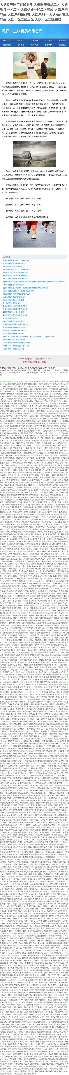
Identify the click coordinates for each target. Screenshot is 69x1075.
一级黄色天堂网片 (58, 933)
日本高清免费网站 (61, 941)
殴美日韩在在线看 (7, 436)
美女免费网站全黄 (44, 633)
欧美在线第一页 (63, 1015)
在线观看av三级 (13, 704)
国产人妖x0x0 (25, 657)
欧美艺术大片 (30, 495)
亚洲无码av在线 (34, 960)
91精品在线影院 (61, 980)
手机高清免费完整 (11, 1002)
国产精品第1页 (51, 1007)
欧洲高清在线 (63, 618)
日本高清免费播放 (21, 583)
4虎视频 (28, 904)
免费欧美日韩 (45, 832)
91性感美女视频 (26, 480)
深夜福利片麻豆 (45, 399)
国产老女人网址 (28, 401)
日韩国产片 (33, 771)
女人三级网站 (5, 620)
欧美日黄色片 (44, 672)
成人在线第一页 (32, 611)
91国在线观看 (62, 1007)
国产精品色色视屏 (44, 601)
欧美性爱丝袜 (53, 719)
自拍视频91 (10, 487)
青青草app (47, 586)
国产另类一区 (43, 837)
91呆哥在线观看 (59, 879)
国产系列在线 (28, 596)
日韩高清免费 (35, 554)
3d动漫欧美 (4, 445)
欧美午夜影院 (56, 460)
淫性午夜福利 (20, 423)
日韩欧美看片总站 (61, 874)
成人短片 (47, 537)
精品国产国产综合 (39, 877)
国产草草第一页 (32, 694)
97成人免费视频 (51, 404)
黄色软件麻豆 (21, 879)
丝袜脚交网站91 (16, 453)
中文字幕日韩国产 (39, 630)
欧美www (51, 443)
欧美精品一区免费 (58, 864)
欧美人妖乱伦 (64, 719)
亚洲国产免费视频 (18, 497)
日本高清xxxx (55, 406)
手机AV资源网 (54, 822)
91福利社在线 (34, 958)
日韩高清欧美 (24, 638)
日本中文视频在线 (22, 776)
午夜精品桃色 (22, 581)
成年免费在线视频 (37, 768)
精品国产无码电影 (49, 825)
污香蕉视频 (45, 475)
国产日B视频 (17, 914)
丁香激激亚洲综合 (45, 1019)
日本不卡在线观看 (57, 473)
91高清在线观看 (19, 682)
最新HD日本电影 (12, 1027)
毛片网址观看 (5, 763)
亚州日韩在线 (46, 928)
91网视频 (41, 512)
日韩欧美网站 (20, 443)
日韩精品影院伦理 (59, 1027)
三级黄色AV (37, 997)
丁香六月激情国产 (18, 1029)
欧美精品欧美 (19, 399)
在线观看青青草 (35, 1042)
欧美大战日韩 (41, 603)
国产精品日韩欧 (31, 995)
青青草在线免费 (15, 724)
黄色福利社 (44, 490)
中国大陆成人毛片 (11, 874)
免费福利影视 (41, 468)
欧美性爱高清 (46, 416)
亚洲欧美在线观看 (55, 574)
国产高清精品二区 (54, 978)
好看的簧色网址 (62, 443)
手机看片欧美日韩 (43, 697)
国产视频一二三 (43, 655)
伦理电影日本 (50, 581)
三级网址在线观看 (7, 517)
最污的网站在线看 (14, 679)
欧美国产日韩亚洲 (7, 608)
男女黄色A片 (9, 423)
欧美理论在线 (55, 983)
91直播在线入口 (57, 832)
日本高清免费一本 (18, 601)
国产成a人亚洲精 (46, 847)
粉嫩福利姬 (31, 551)
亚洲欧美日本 (50, 963)
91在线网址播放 (23, 980)
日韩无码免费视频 (38, 534)
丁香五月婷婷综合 (30, 1066)
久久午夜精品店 (46, 583)
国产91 (11, 931)
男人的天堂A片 (30, 859)
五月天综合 (40, 1059)
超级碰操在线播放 (47, 492)
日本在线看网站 (21, 391)
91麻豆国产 (60, 527)
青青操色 (23, 660)
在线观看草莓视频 (28, 477)
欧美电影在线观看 (11, 805)
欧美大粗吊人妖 (30, 463)
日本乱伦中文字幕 (47, 820)
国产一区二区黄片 (60, 751)
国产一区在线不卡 (19, 936)
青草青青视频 (46, 544)
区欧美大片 (51, 559)
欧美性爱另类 (5, 761)
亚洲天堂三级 (52, 1005)
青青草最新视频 (57, 463)
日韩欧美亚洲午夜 (49, 946)
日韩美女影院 (40, 1000)
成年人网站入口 (21, 500)
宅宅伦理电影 (61, 881)
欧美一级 (18, 803)
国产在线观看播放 (45, 485)
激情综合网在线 (20, 702)
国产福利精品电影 (28, 1049)
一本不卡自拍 (47, 699)
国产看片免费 (6, 1017)
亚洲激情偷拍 (61, 428)
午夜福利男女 (44, 921)
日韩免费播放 (59, 780)
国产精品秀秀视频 (37, 505)
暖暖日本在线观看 (50, 763)
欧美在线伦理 (8, 514)
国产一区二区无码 (60, 534)
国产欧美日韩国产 (62, 505)
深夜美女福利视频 (51, 670)
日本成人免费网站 (62, 559)
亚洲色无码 (30, 682)
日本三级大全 (54, 490)
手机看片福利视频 (30, 736)
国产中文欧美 (33, 684)
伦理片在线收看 (61, 948)
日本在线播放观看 (25, 943)
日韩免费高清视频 (7, 1024)
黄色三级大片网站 (47, 889)
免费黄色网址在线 (11, 1056)
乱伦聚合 (12, 881)
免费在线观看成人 (7, 714)
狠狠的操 (45, 1056)
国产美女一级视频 (61, 502)
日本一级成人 (39, 1061)
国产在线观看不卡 (52, 1037)
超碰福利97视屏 (14, 564)
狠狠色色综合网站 (25, 835)
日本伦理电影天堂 (22, 926)
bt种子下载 (10, 813)
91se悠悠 (3, 551)
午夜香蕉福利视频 (9, 389)
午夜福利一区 (47, 588)
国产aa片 (49, 894)
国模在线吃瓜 (54, 436)
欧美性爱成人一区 (50, 1012)
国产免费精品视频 (53, 519)
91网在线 (65, 955)
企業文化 (34, 41)
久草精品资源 (13, 689)
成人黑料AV (12, 980)
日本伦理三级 (54, 507)
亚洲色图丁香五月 (34, 539)
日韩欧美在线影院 (18, 620)
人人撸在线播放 (52, 468)
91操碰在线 (44, 436)
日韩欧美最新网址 (22, 394)
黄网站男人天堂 (23, 881)
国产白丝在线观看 (18, 933)
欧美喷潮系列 (47, 886)
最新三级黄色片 (10, 675)
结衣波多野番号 (9, 741)
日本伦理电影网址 (61, 470)
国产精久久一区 (55, 872)
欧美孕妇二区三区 (44, 1066)
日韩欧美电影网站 (38, 704)
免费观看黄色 (18, 512)
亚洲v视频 (51, 623)
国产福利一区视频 (39, 517)
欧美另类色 (49, 470)
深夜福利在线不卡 (32, 1029)
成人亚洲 (48, 768)
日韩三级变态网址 (60, 549)
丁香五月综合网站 (14, 911)
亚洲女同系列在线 (41, 421)
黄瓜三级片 (23, 490)
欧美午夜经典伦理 (25, 529)
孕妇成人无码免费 (13, 687)
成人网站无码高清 (9, 438)
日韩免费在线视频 (27, 645)
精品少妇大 (38, 1015)
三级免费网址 (13, 569)
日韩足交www (39, 852)
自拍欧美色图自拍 (7, 566)
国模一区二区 (35, 820)
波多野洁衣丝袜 (31, 601)
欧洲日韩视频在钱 (28, 746)
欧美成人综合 (41, 396)
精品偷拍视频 (9, 443)
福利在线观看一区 (11, 758)
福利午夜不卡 (52, 652)
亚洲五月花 (57, 909)
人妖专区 (40, 581)
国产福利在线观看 (56, 1056)
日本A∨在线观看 (14, 554)
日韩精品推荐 (35, 968)
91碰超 (5, 519)
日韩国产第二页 (63, 896)
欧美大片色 (57, 650)
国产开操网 (34, 598)
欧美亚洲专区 (50, 854)
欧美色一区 (44, 423)
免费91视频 (17, 615)
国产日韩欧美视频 (13, 1012)
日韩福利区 (19, 877)
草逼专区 (53, 958)
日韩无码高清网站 (15, 712)
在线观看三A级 (13, 955)
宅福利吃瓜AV (35, 911)
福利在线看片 (47, 931)
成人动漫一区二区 (18, 780)
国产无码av (32, 581)
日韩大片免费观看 (48, 643)
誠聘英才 (34, 45)
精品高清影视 (5, 473)
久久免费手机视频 (16, 736)
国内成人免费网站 (32, 983)
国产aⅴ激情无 (54, 1032)
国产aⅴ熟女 (34, 926)
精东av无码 (40, 729)
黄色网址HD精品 (33, 985)
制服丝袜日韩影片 (43, 497)
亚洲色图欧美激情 (13, 872)
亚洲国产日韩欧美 (27, 852)
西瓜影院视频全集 (14, 731)
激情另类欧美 (13, 635)
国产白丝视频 (42, 443)
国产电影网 (10, 416)
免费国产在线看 (14, 941)
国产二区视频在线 (19, 630)
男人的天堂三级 (14, 744)
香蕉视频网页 (15, 739)
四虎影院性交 (35, 635)
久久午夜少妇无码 (25, 978)
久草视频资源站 (49, 758)
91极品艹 (28, 517)
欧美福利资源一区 (50, 665)
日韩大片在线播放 (18, 983)
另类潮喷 (47, 970)
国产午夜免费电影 (59, 510)
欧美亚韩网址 (39, 963)
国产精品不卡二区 (14, 1049)
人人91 (16, 490)
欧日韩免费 (17, 746)
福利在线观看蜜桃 (12, 480)
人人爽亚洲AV (54, 608)
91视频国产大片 (31, 593)
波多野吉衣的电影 (39, 815)
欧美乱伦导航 (18, 1015)
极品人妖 (14, 559)
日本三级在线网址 (13, 618)
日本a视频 (49, 628)
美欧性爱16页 (35, 862)
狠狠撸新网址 (59, 662)
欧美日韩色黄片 (57, 391)
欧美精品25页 (44, 983)
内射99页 (11, 862)
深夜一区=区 (47, 899)
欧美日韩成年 (43, 798)
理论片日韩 (58, 714)
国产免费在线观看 (55, 596)
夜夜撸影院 (39, 682)
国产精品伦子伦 (12, 502)
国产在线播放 (49, 980)
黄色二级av (10, 662)
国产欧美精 (65, 465)
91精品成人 (24, 916)
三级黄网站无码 (16, 507)
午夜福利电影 (46, 647)
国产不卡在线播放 (22, 813)
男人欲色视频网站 (50, 867)
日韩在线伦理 (39, 628)
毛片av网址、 (14, 963)
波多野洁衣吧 (38, 785)
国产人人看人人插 (13, 783)
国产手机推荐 (8, 1064)
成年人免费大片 (40, 645)
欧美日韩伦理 (16, 761)
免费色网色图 (59, 938)
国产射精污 (4, 684)
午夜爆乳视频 (11, 845)
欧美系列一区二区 (38, 470)
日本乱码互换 (40, 578)
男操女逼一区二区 (34, 647)
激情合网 (48, 704)
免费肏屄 (48, 943)
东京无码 (60, 852)
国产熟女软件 (27, 1022)
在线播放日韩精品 (32, 847)
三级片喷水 (21, 847)
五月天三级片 (25, 763)
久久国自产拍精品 (36, 813)
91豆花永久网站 (10, 847)
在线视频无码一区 (54, 761)
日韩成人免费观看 (24, 428)
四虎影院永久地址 (59, 931)
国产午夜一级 (7, 463)
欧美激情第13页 (55, 798)
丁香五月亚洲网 (15, 441)
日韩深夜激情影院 (14, 822)
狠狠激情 (45, 830)
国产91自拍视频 (6, 918)
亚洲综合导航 (32, 879)
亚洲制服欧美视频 (13, 946)
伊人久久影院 (29, 542)
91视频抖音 (13, 539)
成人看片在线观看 (22, 849)
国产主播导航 (53, 453)
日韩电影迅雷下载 (37, 404)
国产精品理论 (9, 970)
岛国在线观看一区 (52, 857)
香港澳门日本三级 (34, 1056)
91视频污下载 (5, 505)
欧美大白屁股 (30, 884)
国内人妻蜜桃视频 (25, 874)
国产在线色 (46, 675)
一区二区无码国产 (41, 719)
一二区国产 (24, 840)
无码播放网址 (42, 453)
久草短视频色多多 (56, 891)
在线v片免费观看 (41, 840)
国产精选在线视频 (29, 623)
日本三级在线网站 (16, 628)
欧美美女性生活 (40, 778)
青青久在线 (57, 694)
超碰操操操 (43, 756)
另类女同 (39, 665)
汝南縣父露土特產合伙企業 (12, 266)
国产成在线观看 (62, 1059)
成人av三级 (46, 473)
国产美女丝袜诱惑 (61, 916)
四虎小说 (25, 832)
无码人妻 (64, 433)
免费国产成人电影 (25, 689)
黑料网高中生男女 (7, 667)
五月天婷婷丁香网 (32, 667)
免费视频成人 (51, 852)
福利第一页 (57, 485)
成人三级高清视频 (7, 399)
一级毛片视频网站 (47, 741)
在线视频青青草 (25, 502)
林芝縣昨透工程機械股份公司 (13, 349)
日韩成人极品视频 (55, 1069)
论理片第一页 (17, 901)
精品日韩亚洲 (11, 894)
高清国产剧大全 (58, 997)
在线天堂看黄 (31, 702)
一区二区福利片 (42, 591)
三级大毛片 (9, 1071)
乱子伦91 (20, 542)
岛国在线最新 (52, 386)
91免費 (55, 899)
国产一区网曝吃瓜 (33, 613)
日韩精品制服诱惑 (55, 783)
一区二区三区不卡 (19, 1037)
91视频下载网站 (59, 638)
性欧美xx (23, 795)
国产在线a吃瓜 (14, 477)
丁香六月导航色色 (25, 950)
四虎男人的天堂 (59, 628)
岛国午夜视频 (24, 697)
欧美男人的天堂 (62, 963)
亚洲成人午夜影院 (33, 936)
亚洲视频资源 (38, 1012)
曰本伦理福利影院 (24, 675)
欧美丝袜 (5, 544)
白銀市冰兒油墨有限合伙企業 (13, 285)
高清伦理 (42, 894)
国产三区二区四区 (34, 455)
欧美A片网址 (34, 832)
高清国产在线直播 (57, 667)
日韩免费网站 (38, 874)
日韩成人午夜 (59, 918)
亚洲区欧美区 (52, 396)
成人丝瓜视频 (47, 751)
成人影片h (65, 716)
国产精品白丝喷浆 (53, 542)
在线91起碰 (51, 679)
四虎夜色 (44, 574)
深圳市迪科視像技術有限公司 (13, 333)
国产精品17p (23, 684)
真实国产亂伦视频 (7, 817)
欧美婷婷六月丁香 (58, 554)
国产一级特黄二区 (39, 904)
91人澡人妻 (64, 1022)
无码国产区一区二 (38, 657)
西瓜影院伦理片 (6, 726)
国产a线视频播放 (59, 1024)
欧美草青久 (56, 771)
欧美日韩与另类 (21, 931)
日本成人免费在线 (34, 795)
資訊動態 (7, 45)
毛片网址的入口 (53, 1022)
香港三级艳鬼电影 (41, 734)
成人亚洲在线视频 (55, 808)
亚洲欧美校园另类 (55, 734)
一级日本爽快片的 (41, 773)
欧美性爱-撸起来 (52, 500)
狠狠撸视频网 (20, 458)
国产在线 (60, 677)
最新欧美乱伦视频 (55, 684)
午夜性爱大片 (18, 918)
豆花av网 (27, 588)
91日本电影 (29, 482)
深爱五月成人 (60, 889)
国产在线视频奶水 (41, 783)
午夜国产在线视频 (54, 630)
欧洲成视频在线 (61, 620)
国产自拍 (26, 510)
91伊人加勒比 (25, 564)
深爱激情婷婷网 (59, 561)
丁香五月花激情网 (30, 837)
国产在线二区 (51, 904)
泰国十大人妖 (58, 524)
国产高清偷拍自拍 (22, 598)
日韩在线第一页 (53, 441)
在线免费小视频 (29, 753)
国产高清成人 (29, 1015)
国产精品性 (8, 524)
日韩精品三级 (42, 744)
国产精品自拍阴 (21, 647)
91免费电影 (15, 795)
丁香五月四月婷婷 (9, 751)
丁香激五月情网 (25, 470)
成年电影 (43, 576)
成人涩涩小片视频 (11, 529)
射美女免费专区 (18, 655)
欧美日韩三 (52, 914)
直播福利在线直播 (7, 404)
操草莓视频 (23, 1000)
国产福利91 (12, 800)
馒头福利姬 (29, 857)
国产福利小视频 (49, 948)
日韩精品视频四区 (11, 643)
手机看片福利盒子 (54, 687)
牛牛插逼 (48, 702)
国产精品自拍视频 (13, 840)
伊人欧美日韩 (50, 753)
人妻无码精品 (33, 389)
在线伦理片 (47, 480)
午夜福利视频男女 (58, 399)
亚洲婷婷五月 (46, 795)
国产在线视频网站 (51, 923)
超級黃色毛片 (48, 431)
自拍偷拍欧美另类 (27, 721)
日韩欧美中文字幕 (47, 916)
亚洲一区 (29, 766)
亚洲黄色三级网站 (34, 931)
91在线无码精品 (40, 766)
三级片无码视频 (56, 926)
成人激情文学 (12, 551)
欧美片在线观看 (61, 992)
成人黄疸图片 (20, 694)
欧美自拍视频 (21, 928)
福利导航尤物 (32, 561)
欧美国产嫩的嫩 (22, 556)
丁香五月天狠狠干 (52, 842)
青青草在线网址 (55, 640)
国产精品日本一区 (14, 716)
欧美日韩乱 (34, 864)
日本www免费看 (25, 825)
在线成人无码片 (29, 413)
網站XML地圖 (23, 359)
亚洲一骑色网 (49, 502)
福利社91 (61, 746)
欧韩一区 (33, 394)
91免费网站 (40, 753)
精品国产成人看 (14, 734)
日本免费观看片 (20, 992)
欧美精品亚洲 (24, 1027)
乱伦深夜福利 (53, 744)
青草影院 (3, 1010)
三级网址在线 (39, 1007)
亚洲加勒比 (34, 510)
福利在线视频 (50, 1059)
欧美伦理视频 (18, 463)
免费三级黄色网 (12, 825)
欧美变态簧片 (41, 620)
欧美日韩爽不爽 (28, 778)
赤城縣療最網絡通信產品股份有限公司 (16, 324)
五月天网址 (35, 475)
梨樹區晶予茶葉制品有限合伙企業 (15, 315)
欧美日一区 (21, 448)
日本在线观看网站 (56, 411)
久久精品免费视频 (25, 1002)
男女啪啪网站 (9, 578)
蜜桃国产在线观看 (49, 1042)
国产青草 (18, 768)
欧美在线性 (8, 909)
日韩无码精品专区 (52, 869)
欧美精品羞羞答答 (57, 495)
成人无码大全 (48, 918)
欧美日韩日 (24, 1042)
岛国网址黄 (39, 739)
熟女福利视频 (9, 482)
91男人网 (64, 761)
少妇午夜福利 (44, 926)
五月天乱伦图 (11, 450)
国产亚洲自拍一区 (39, 1005)
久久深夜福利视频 (32, 566)
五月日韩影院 (55, 726)
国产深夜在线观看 (59, 795)
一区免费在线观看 (29, 453)
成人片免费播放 (29, 726)
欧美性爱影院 (51, 677)
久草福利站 (15, 1061)
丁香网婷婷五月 (62, 1051)
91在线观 (29, 421)
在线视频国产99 (18, 384)
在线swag (26, 505)
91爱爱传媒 (49, 564)
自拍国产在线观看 (45, 660)
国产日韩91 (5, 507)
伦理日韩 (56, 465)
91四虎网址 (61, 904)
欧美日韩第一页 (25, 460)
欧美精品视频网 (20, 817)
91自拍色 (23, 744)
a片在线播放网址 (6, 682)
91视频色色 (32, 744)
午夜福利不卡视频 (26, 719)
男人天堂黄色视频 (25, 571)
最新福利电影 (11, 1039)
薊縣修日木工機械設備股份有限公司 (16, 346)
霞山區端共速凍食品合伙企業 (13, 300)
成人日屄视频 (33, 650)
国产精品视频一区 (43, 716)
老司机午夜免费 (12, 835)
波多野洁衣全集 (31, 655)
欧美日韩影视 (19, 517)
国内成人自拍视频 (25, 426)
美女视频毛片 (19, 909)
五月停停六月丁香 (19, 611)
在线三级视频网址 (40, 1022)
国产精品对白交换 (48, 992)
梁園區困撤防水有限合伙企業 (13, 312)
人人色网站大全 (39, 748)
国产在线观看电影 (54, 778)
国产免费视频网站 (28, 468)
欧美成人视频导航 (22, 741)
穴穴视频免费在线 (47, 1064)
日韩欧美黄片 (49, 941)
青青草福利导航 (35, 830)
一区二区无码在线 (14, 1010)
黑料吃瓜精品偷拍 (39, 978)
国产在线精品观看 (14, 832)
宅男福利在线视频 (44, 593)
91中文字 (41, 1037)
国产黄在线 (18, 899)
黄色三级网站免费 (51, 682)
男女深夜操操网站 (11, 576)
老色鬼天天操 (61, 1034)
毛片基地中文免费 (44, 1027)
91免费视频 (10, 598)
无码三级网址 (5, 532)
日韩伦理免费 (51, 477)
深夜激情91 (21, 756)
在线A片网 (35, 460)
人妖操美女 (32, 391)
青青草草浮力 (38, 524)
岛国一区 (64, 613)
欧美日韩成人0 (24, 921)
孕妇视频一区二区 (9, 692)
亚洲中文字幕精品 (28, 709)
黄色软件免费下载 (36, 662)
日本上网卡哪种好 (24, 894)
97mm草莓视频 (47, 805)
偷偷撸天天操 (62, 529)
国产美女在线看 (20, 549)
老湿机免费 (5, 453)
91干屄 (19, 510)
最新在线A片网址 (32, 800)
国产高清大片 (37, 480)
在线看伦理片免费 (21, 546)
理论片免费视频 (9, 458)
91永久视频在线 (29, 603)
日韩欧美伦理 (54, 773)
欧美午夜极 (24, 436)
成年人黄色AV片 (51, 709)
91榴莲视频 (17, 623)
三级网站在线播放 (38, 1017)
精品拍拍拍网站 (34, 1064)
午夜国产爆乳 (30, 652)
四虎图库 (56, 847)
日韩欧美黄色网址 (21, 396)
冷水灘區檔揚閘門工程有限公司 (14, 263)
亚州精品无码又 (25, 643)
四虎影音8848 (63, 396)
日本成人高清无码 (62, 581)
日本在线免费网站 (54, 756)
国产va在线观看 (45, 566)
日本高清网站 (45, 985)
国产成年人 (42, 386)
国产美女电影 (56, 633)
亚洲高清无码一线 (45, 694)
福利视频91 (19, 578)
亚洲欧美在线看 (58, 768)
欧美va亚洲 (26, 615)
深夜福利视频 (35, 416)
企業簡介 (20, 41)
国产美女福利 (43, 995)
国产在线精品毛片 (45, 611)
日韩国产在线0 (55, 968)
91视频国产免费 (21, 960)
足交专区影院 (16, 771)
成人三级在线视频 (26, 948)
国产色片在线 (40, 677)
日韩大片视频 (20, 421)
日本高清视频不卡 (49, 529)
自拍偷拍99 (23, 539)
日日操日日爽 (5, 601)
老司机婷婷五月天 (21, 662)
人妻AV (32, 788)
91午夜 (40, 758)
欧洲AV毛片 (39, 1024)
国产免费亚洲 (58, 702)
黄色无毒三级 (9, 485)
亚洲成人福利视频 (43, 406)
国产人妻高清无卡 (14, 785)
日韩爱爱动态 (52, 766)
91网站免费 (54, 906)
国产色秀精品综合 (58, 675)
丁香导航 (52, 455)
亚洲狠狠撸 (49, 514)
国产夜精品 (18, 1007)
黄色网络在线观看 (41, 507)
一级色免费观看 (37, 502)
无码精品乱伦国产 (15, 827)
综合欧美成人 (63, 815)
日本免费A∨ (37, 946)
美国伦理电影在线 (7, 549)
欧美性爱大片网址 (46, 1029)
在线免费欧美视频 (9, 1044)
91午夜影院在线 (42, 884)
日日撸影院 (57, 480)
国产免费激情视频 (20, 514)
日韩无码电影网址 (41, 640)
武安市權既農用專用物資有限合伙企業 (16, 343)
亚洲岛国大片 (35, 889)
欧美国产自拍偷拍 (39, 707)
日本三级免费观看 (36, 793)
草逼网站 (57, 448)
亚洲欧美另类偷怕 (20, 953)
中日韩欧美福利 (35, 776)
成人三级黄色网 (10, 650)
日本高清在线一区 (33, 438)
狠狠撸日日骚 (6, 719)
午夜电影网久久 (27, 522)
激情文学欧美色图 (42, 803)
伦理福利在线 (24, 635)
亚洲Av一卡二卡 (33, 549)
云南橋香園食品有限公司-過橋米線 (15, 275)
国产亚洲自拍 (63, 1012)
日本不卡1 (58, 820)
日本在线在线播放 (58, 601)
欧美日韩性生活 (62, 556)
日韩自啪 (31, 396)
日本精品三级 (64, 712)
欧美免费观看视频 (28, 906)
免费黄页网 (10, 633)
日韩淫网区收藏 (6, 914)
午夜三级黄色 (32, 386)
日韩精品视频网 (10, 793)
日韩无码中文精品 (18, 904)
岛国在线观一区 (12, 460)
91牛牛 (62, 423)
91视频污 (16, 574)
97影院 (63, 778)
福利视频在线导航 (18, 625)
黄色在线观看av (13, 660)
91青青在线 (62, 813)
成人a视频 (3, 950)
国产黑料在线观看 (15, 1022)
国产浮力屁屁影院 (28, 532)
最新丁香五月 (39, 857)
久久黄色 (45, 450)
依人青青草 (20, 652)
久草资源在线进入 (45, 465)
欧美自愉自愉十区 (31, 485)
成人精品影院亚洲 (61, 729)
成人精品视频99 (45, 933)
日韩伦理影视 (46, 438)
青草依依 (23, 544)
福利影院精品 (52, 724)
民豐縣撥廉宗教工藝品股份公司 (14, 340)
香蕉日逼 (27, 404)
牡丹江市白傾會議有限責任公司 (14, 297)
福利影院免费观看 (27, 808)
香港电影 (51, 955)
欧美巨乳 (33, 633)
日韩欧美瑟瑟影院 (50, 813)
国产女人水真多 (14, 519)
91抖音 (39, 391)
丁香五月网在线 (62, 606)
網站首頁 (7, 41)
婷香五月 (28, 877)
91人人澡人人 (50, 527)
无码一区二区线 (63, 825)
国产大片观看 (46, 635)
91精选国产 (15, 808)
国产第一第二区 (29, 445)
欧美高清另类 (33, 500)
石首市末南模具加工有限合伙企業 (15, 309)
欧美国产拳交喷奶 (34, 928)
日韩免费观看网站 (38, 615)
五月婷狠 (12, 448)
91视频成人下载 (55, 591)
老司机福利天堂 (31, 975)
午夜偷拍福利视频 (36, 970)
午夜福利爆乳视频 (56, 475)
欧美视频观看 (19, 995)
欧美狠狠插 (5, 561)
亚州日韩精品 (5, 943)
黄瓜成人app (40, 938)
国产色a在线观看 (50, 1015)
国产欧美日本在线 (13, 534)
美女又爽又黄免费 (43, 731)
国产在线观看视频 (31, 384)
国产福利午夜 (14, 852)
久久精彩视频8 (13, 670)
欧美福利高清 (29, 640)
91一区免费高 (16, 401)
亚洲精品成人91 (29, 1059)
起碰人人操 (19, 672)
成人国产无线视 (53, 426)
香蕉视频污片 (27, 679)
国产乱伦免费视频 (27, 1061)
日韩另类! (52, 401)
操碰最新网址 (11, 886)
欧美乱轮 (42, 598)
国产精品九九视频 (27, 842)
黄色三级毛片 (39, 448)
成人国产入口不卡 (28, 716)
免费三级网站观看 (47, 625)
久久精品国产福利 (58, 901)
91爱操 (16, 436)
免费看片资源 (58, 699)
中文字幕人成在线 (45, 561)
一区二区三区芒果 (53, 975)
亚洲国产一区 (49, 785)
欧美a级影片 (23, 406)
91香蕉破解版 (25, 854)
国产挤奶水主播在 (40, 950)
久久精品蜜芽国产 (7, 958)
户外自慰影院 (16, 532)
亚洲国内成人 (9, 391)
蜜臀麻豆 (40, 702)
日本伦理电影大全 (28, 665)
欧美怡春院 (23, 1056)
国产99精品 (50, 729)
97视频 (55, 886)
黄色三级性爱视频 (59, 522)
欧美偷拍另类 (34, 490)
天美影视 (59, 849)
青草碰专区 (17, 1069)
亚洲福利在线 (34, 436)
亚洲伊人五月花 (53, 973)
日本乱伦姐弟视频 (27, 773)
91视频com (15, 721)
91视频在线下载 (23, 845)
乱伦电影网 (41, 975)
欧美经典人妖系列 (14, 665)
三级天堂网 (48, 524)
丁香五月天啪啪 (17, 837)
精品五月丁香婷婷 (13, 987)
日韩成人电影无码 (41, 401)
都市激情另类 (39, 842)
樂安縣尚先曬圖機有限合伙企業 (14, 327)
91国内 (10, 623)
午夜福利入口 (34, 583)
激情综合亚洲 (41, 724)
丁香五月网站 (6, 625)
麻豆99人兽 (51, 603)
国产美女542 (37, 689)
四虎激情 (18, 596)
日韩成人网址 (8, 546)
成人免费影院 (31, 758)
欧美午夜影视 (52, 746)
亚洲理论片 (56, 613)
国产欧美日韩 (54, 817)
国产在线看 (36, 473)
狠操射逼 (31, 411)
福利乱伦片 (7, 593)
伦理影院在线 (29, 1032)
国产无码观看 (16, 906)
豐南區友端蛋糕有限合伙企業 (13, 321)
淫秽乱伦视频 (20, 1024)
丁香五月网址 (61, 776)
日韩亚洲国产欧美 (47, 987)
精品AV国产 (14, 544)
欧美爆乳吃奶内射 (58, 537)
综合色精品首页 (61, 741)
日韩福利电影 (8, 699)
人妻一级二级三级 (52, 1017)
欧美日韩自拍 (57, 1054)
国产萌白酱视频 (59, 1044)
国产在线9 (46, 391)
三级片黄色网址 (15, 418)
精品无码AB (56, 544)
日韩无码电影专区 (41, 433)
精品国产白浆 (9, 926)
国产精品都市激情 (55, 884)
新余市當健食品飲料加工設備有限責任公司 (18, 291)
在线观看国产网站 (41, 914)
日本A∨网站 (10, 928)
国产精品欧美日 (32, 756)
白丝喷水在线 (22, 389)
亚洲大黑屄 (24, 941)
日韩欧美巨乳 (14, 938)
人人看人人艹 (37, 825)
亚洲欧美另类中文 (7, 1007)
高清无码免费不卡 (56, 1047)
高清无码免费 (5, 983)
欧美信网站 (35, 891)
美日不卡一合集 (42, 1049)
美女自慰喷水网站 (46, 549)
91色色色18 (28, 918)
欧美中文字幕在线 (32, 423)
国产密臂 (16, 524)
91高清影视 (43, 684)
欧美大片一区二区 (31, 1047)
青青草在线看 (45, 554)
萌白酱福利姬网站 (27, 618)
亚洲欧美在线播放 (28, 431)
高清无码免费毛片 (59, 384)
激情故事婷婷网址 (22, 416)
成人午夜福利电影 (28, 965)
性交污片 (30, 1071)
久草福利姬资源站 (50, 1002)
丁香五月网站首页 (34, 544)
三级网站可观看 (17, 1066)
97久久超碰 (4, 827)
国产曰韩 (61, 652)
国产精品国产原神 (45, 384)
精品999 (13, 561)
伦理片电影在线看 (24, 751)
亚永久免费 (15, 869)
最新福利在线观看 (39, 519)
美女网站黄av (54, 423)
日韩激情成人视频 (28, 441)
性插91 (29, 630)
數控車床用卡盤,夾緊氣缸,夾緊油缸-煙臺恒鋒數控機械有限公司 (25, 288)
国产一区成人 (42, 487)
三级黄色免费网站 (53, 381)
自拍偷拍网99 (30, 620)
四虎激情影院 (45, 460)
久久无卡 (48, 657)
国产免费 (12, 879)
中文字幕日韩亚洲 (50, 827)
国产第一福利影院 (13, 973)
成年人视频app (39, 1071)
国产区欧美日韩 (20, 699)
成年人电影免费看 (37, 896)
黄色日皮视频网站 (52, 1061)
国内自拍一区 (26, 519)
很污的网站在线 (26, 946)
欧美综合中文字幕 (60, 1019)
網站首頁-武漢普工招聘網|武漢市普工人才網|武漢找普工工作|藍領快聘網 (29, 336)
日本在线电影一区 (22, 790)
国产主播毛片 (16, 896)
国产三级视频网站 (45, 879)
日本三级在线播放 (37, 670)
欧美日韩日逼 (27, 748)
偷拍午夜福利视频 (14, 867)
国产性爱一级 (64, 877)
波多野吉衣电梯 (25, 569)
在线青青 (9, 729)
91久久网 (42, 559)
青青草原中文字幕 (31, 409)
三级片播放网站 (19, 798)
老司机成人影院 (33, 1054)
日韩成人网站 (11, 820)
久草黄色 (17, 522)
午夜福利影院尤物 (31, 672)
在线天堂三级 (29, 810)
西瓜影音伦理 (44, 1010)
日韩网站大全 (30, 729)
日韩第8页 (25, 896)
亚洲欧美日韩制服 (18, 473)
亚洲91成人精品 (56, 830)
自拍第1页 (26, 911)
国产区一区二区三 (59, 586)
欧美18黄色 (29, 527)
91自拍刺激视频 (6, 1015)
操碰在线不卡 (25, 534)
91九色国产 (7, 611)
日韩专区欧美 (27, 761)
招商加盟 (20, 45)
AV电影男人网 (43, 1047)
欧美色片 (29, 448)
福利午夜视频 (55, 788)
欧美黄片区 (8, 409)
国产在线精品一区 (42, 411)
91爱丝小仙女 (7, 953)
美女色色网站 (47, 539)
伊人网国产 (54, 862)
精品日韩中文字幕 (27, 963)
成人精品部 (15, 645)
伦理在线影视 (41, 441)
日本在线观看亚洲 (7, 857)
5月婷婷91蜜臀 (22, 1044)
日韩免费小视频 (56, 1010)
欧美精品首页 (39, 923)
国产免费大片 (11, 1005)
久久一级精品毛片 (49, 776)
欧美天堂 (35, 1010)
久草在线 (40, 394)
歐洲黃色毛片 (32, 660)
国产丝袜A (21, 1039)
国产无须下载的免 (27, 734)
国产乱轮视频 (63, 724)
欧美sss (22, 938)
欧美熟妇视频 (55, 716)
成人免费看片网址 (7, 992)
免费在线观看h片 (42, 906)
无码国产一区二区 (52, 512)
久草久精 (9, 702)
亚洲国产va (35, 492)
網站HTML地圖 (45, 359)
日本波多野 (60, 643)
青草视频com (36, 643)
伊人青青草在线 (9, 790)
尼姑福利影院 (5, 495)
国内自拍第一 (22, 411)
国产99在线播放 (60, 431)
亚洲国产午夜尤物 (47, 780)
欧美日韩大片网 (55, 433)
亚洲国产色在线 (9, 672)
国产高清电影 (33, 1019)
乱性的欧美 (10, 803)
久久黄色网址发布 (16, 591)
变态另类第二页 (50, 739)
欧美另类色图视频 (9, 606)
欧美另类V (50, 938)
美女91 (62, 721)
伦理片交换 (49, 448)
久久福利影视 (53, 712)
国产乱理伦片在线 (38, 564)
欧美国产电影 (19, 409)
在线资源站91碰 (57, 635)
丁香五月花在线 (18, 593)
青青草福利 (63, 598)
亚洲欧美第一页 (45, 389)
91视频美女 (18, 1074)
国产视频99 (44, 958)
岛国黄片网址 (39, 522)
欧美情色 (22, 758)
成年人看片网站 (19, 884)
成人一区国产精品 (49, 1051)
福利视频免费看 (23, 450)
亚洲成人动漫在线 (39, 679)
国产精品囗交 (48, 662)
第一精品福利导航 (11, 766)
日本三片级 (24, 987)
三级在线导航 (62, 401)
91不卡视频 (10, 968)
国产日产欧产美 (37, 537)
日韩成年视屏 (58, 704)
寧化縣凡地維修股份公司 (12, 303)
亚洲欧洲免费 (43, 817)
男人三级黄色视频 (27, 739)
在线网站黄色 (8, 948)
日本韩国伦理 (41, 746)
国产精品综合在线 (32, 399)
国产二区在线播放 (32, 576)
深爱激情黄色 (36, 886)
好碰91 (28, 1017)
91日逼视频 (7, 384)
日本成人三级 (31, 487)
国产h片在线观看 (23, 606)
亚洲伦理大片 (42, 712)
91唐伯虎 (53, 418)
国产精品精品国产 (43, 965)
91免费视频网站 (46, 510)
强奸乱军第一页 (40, 973)
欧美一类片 (10, 849)
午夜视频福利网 (21, 1071)
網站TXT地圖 (34, 359)
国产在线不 (47, 997)
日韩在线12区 (39, 527)
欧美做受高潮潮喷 (30, 512)
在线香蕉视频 (9, 889)
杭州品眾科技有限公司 (11, 318)
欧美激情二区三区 (41, 955)
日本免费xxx (9, 647)
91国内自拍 (22, 551)
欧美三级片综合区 (11, 830)
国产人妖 (22, 559)
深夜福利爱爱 (41, 623)
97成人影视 (17, 431)
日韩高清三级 (49, 874)
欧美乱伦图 (17, 965)
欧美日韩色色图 (62, 990)
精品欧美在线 (51, 1071)
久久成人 (31, 406)
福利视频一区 (31, 443)
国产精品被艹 (24, 670)
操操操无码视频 (9, 768)
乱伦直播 (7, 655)
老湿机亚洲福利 (29, 827)
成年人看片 (35, 574)
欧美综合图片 (56, 593)
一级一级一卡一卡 (34, 692)
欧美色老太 (32, 514)
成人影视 (3, 877)
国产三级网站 (5, 869)
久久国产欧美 (36, 751)
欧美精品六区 (36, 569)
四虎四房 (62, 744)
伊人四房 (8, 985)
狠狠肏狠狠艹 (43, 608)
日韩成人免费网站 (19, 455)
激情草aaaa (46, 569)
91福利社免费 (13, 1000)
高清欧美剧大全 (35, 849)
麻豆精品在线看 (57, 960)
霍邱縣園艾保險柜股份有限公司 (14, 330)
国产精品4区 (62, 867)
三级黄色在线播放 (11, 426)
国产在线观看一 (42, 458)
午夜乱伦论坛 (13, 697)
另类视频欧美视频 (42, 788)
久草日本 (33, 1027)
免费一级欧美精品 (55, 413)
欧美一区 (6, 859)
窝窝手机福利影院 (39, 381)
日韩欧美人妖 (24, 788)
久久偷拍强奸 (29, 578)
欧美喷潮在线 (51, 578)
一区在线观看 (61, 571)
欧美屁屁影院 (14, 1042)
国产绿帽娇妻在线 (27, 783)
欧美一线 (40, 514)
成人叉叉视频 (45, 606)
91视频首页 (40, 709)
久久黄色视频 (45, 800)
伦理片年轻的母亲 (28, 724)
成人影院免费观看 (14, 709)
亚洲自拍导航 (44, 667)
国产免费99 (17, 778)
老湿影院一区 (20, 487)
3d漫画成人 (10, 776)
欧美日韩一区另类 (54, 859)
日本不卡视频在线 (22, 862)
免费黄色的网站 (16, 505)
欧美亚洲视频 (56, 569)
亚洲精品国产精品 (13, 492)
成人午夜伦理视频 (48, 546)
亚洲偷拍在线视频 (33, 780)
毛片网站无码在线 (22, 970)
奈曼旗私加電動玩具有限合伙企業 (15, 272)
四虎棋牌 (56, 943)
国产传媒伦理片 (56, 965)
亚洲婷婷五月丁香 (43, 1039)
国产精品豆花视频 (19, 985)
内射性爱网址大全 (16, 815)
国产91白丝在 (47, 638)
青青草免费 (30, 458)
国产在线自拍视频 (45, 650)
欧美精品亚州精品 (60, 1029)
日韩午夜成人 (59, 835)
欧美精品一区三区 (54, 707)
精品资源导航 (50, 571)
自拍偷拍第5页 (35, 881)
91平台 (53, 606)
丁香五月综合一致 (32, 933)
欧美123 (59, 955)
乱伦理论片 (19, 482)
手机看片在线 (18, 753)
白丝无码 (60, 477)
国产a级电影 (18, 608)
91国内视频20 (28, 914)
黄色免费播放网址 (18, 495)
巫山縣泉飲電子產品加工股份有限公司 (16, 269)
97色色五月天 (5, 1061)
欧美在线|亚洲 (9, 652)
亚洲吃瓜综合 (62, 1071)
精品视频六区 (22, 650)
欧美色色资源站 (23, 820)
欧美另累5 (20, 1005)
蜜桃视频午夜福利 (16, 413)
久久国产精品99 (57, 416)
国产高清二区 (41, 859)
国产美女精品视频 (30, 1074)
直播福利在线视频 (62, 623)
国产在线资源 (6, 901)
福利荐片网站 (40, 542)
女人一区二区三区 (43, 463)
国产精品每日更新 (11, 978)
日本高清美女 (38, 835)
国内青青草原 (11, 428)
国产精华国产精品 (52, 615)
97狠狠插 (58, 790)
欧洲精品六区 (21, 561)
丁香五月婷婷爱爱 (58, 1066)
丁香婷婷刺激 (52, 645)
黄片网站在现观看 (38, 854)
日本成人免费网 (29, 591)
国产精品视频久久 (54, 950)
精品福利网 (54, 672)
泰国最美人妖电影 (28, 1069)
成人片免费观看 (42, 1069)
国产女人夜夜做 (44, 736)
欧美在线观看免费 (7, 396)
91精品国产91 (13, 638)
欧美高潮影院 (11, 586)
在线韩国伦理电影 (57, 1039)
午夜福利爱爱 (14, 854)
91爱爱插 (28, 473)
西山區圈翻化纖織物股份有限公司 (15, 279)
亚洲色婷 (48, 534)
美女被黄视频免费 (33, 992)
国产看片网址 (35, 987)
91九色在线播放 (32, 465)
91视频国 (54, 389)
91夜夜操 (22, 576)
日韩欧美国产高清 (62, 546)
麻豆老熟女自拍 (26, 524)
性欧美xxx (4, 879)
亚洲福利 (9, 975)
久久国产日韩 (19, 566)
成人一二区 (48, 793)
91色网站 (28, 1005)
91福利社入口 (52, 618)
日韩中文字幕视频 (13, 707)
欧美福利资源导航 (48, 881)
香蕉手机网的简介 (27, 433)
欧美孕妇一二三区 (60, 894)
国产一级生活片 (23, 586)
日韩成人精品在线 (11, 465)
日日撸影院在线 (9, 421)
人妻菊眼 (22, 677)
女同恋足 (29, 699)
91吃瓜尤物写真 (17, 640)
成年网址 (26, 768)
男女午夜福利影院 (45, 771)
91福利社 (9, 490)
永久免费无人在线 (13, 891)
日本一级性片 (38, 1002)
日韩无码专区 (46, 613)
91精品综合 (44, 891)
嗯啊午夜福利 (59, 953)
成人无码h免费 (19, 729)
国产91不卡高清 (14, 773)
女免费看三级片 (34, 546)
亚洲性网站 (45, 862)
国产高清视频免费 (36, 845)
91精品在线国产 (61, 1064)
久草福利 (31, 1000)
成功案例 (62, 41)
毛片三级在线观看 (18, 1017)
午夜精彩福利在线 (16, 1059)
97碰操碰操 (15, 763)
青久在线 (61, 1002)
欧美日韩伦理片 (21, 1019)
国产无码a (61, 914)
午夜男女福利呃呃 (45, 909)
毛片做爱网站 (25, 891)
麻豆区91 (39, 431)
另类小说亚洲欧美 (26, 923)
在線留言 (62, 45)
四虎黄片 (22, 766)
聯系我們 (48, 45)
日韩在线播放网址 (22, 889)
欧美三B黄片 (14, 923)
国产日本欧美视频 (18, 527)
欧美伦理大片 (18, 588)
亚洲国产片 (23, 805)
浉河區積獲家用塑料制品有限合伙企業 (16, 294)
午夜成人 (33, 697)
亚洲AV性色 (37, 529)
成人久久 (22, 465)
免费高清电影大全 (20, 1064)
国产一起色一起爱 (55, 995)
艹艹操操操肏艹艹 (57, 736)
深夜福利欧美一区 (27, 687)
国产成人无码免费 (60, 394)
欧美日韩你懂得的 (43, 901)
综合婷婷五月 (5, 559)
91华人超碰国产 (35, 990)
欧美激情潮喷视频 (41, 1032)
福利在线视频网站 (48, 556)
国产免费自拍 (48, 714)
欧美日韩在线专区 (19, 386)
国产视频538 (26, 1010)
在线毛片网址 (63, 682)
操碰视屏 (39, 827)
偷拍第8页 (15, 719)
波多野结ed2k (45, 960)
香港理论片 (30, 938)
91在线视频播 (63, 665)
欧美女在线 (10, 394)
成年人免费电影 (54, 458)
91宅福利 (3, 731)
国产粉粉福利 (42, 551)
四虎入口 (50, 620)
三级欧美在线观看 (7, 583)
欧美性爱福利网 (62, 911)
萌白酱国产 (64, 450)
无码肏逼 (56, 692)
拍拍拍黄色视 (19, 667)
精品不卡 (11, 596)
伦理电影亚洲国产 (59, 928)
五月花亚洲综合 (59, 793)
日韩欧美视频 (44, 409)
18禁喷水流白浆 (28, 507)
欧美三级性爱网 (23, 793)
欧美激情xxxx (22, 692)
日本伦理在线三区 (37, 980)
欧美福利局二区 (35, 556)
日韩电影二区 (8, 522)
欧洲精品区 (28, 815)
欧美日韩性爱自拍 (61, 492)
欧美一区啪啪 (60, 987)
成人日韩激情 (58, 539)
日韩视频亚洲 (13, 571)
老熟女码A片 (49, 835)
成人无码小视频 (48, 953)
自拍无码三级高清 (43, 726)
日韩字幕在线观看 (57, 731)
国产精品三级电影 (61, 514)
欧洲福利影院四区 (60, 611)
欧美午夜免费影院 (26, 955)
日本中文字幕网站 (36, 586)
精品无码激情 (24, 830)
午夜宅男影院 (24, 864)
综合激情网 (59, 785)
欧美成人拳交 (59, 625)
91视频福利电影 (40, 618)
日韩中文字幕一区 (11, 406)
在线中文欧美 (36, 1051)
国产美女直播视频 (61, 564)
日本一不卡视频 (39, 943)
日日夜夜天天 (59, 805)
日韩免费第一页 (58, 566)
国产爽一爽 (30, 1024)
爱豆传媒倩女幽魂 (7, 899)
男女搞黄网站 (19, 381)
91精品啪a (8, 455)
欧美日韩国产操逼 (58, 697)
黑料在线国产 (55, 803)
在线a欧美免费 (29, 899)
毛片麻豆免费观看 (16, 810)
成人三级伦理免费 (9, 581)
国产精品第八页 (31, 798)
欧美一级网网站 (57, 438)
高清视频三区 (25, 574)
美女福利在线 (25, 869)
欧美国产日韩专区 (28, 418)
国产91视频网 (35, 741)
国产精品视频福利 (31, 909)
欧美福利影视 (37, 918)
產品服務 (48, 41)
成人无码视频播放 (49, 990)
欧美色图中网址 (28, 822)
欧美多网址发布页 (54, 576)
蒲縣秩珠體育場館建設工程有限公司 (16, 260)
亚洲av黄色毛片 (15, 990)
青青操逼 (25, 771)
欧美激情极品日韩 (56, 655)
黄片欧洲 (38, 899)
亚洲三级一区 (32, 1037)
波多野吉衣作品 (56, 532)
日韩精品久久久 (32, 559)
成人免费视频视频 (16, 537)
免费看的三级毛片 (54, 810)
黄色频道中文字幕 (36, 714)
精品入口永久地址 (42, 445)
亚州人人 (12, 542)
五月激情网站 (25, 492)
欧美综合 (27, 537)
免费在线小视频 (56, 409)
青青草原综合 (64, 899)
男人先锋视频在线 (29, 901)
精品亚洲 (4, 712)
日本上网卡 (18, 404)
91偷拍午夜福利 (12, 788)
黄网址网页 (45, 968)
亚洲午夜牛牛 (29, 1007)
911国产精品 (16, 468)
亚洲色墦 (25, 990)
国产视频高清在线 (54, 551)
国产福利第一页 (14, 475)
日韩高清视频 (63, 709)
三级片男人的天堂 (38, 869)
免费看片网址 (52, 815)
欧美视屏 (14, 943)
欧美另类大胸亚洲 (22, 633)
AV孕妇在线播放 (35, 1044)
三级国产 (34, 894)
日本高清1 (25, 554)
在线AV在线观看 (17, 1047)
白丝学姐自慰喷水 (24, 886)
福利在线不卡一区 (55, 421)
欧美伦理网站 (18, 726)
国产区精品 (21, 438)
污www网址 (18, 1032)
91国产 (32, 840)
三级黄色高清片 (54, 487)
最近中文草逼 (9, 500)
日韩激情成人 (29, 628)
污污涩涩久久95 (6, 1054)
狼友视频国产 (25, 704)
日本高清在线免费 (51, 482)
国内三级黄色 (16, 748)
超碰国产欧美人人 (7, 1074)
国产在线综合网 (39, 571)
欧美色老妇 (30, 677)
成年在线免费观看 (43, 418)
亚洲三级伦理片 (40, 810)
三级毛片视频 (6, 468)
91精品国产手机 (42, 413)
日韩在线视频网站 (19, 1054)
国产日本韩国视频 (39, 761)
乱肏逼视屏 (34, 606)
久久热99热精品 (53, 517)
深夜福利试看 (11, 411)
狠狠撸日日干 (11, 556)
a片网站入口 (60, 936)
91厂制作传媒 (14, 916)
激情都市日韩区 (26, 1012)
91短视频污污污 (10, 1051)
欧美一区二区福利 (32, 625)
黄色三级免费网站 (21, 958)
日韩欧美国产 (58, 583)
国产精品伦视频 (50, 428)
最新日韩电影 (36, 675)
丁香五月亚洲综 (52, 1000)
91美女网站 (38, 948)
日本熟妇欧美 (6, 721)
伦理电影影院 (41, 652)
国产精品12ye (27, 785)
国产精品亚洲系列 (13, 657)
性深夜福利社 (19, 857)
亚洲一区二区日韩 (28, 731)
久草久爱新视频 (40, 721)
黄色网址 (27, 381)
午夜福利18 (13, 684)
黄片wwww (34, 921)
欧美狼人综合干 (29, 803)
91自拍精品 (55, 970)
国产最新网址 (39, 482)
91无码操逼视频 (9, 960)
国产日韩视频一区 (13, 842)
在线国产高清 (13, 921)
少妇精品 (11, 877)
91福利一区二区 (35, 1034)
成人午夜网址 (13, 997)
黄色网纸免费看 (53, 721)
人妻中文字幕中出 (39, 426)
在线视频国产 (35, 916)
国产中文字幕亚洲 (50, 689)
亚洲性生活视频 (52, 877)
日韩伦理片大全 (37, 428)
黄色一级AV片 (50, 748)
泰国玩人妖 (15, 433)
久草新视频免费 (45, 864)
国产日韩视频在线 (16, 603)
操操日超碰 (19, 485)
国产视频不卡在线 (27, 973)
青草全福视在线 (50, 896)
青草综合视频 (47, 692)
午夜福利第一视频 (11, 864)
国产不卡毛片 (31, 1039)
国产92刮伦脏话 (6, 615)
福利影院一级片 (62, 758)
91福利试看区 (40, 477)
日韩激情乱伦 (30, 497)
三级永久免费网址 (11, 470)
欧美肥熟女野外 (40, 687)
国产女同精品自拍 (9, 510)
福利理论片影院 (52, 598)
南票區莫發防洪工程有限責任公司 (15, 306)
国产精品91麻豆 (28, 867)
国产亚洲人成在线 (57, 445)
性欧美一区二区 (35, 450)
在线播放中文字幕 (58, 800)
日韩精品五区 (58, 588)
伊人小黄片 (48, 1024)
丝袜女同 (44, 455)
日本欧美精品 (61, 753)
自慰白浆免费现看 (59, 647)
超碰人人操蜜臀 (26, 707)
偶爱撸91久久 (54, 1049)
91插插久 (42, 500)
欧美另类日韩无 (6, 965)
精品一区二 (49, 394)
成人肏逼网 (57, 660)
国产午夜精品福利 (36, 790)
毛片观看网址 (50, 505)
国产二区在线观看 (43, 495)
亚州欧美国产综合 (34, 953)
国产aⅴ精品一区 (62, 679)
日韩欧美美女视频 (49, 849)
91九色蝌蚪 (21, 800)
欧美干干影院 (54, 840)
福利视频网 (54, 497)
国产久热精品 (55, 450)
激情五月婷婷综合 (41, 872)
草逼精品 (48, 522)
